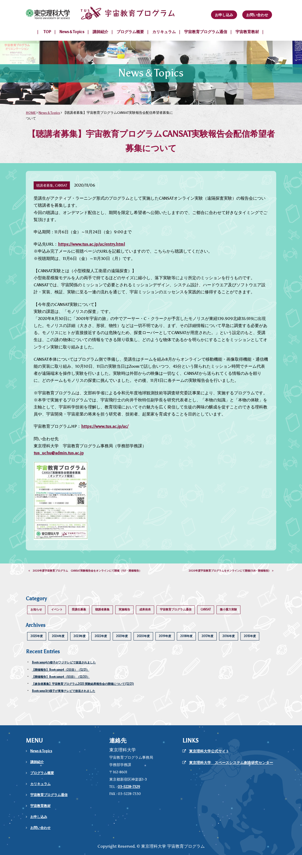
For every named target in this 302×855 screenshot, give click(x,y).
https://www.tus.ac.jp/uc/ (104, 426)
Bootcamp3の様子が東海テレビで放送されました (63, 691)
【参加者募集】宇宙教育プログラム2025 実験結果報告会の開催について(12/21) (83, 684)
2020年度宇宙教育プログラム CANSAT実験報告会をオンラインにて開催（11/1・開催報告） (85, 570)
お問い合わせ (257, 15)
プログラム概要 (130, 31)
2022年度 (101, 636)
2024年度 (58, 636)
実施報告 (124, 609)
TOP (47, 31)
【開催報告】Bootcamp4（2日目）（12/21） (60, 670)
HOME (31, 113)
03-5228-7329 (129, 787)
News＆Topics (71, 31)
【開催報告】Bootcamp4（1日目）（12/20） (61, 677)
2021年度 (122, 636)
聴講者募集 (102, 609)
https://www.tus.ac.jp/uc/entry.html (91, 244)
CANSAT (206, 609)
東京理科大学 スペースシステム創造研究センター (231, 763)
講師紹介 (100, 31)
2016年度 (228, 636)
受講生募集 (79, 609)
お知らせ (36, 609)
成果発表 (145, 609)
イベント (57, 609)
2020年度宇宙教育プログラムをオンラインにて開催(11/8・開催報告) (231, 570)
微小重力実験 (228, 609)
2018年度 (186, 636)
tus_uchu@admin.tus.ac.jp (59, 452)
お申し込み (224, 15)
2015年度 (250, 636)
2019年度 (165, 636)
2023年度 (80, 636)
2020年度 (143, 636)
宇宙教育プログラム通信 (205, 31)
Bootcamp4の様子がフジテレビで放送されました (64, 662)
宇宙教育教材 (247, 31)
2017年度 (207, 636)
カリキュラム (164, 31)
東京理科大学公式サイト (209, 751)
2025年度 (37, 636)
